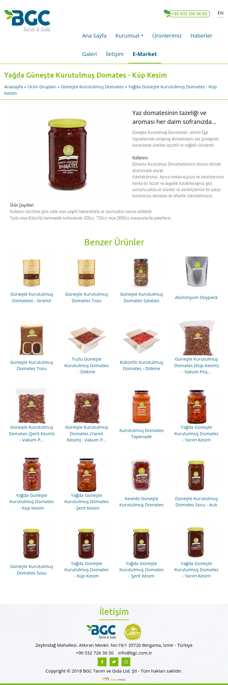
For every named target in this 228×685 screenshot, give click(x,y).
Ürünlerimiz (167, 35)
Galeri (89, 53)
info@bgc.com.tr (135, 653)
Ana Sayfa (94, 35)
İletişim (115, 53)
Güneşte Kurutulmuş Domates (92, 86)
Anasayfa (14, 86)
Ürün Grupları (43, 86)
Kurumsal (130, 37)
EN (221, 13)
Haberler (202, 35)
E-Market (145, 53)
